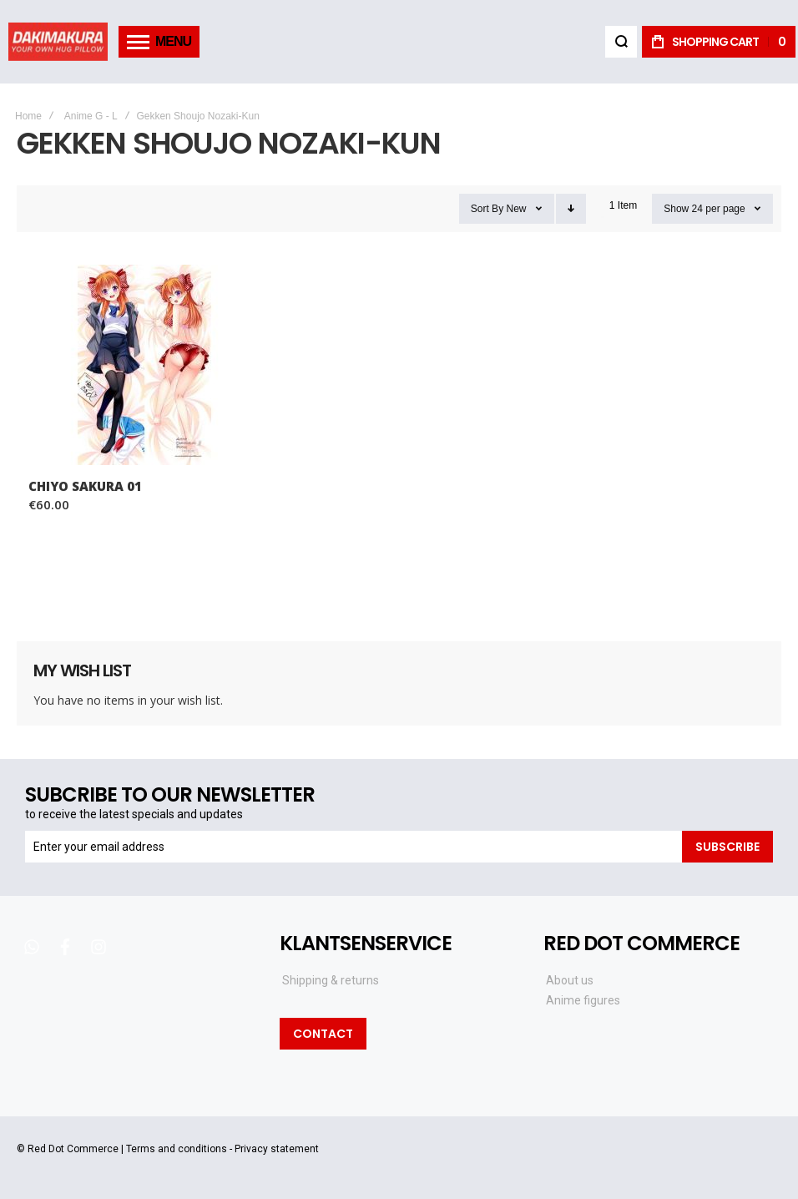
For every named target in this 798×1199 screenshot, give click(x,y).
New (516, 209)
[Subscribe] (727, 847)
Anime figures (583, 1000)
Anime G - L (91, 116)
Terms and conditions (176, 1149)
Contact (323, 1033)
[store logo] (58, 41)
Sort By (487, 209)
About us (569, 980)
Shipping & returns (330, 980)
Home (28, 116)
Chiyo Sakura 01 (85, 486)
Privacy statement (277, 1149)
